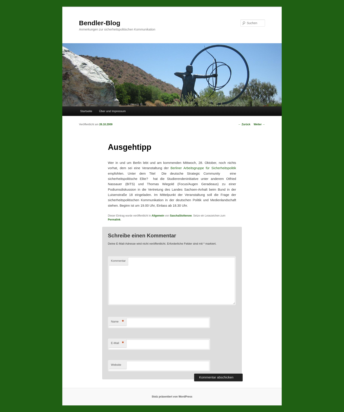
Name (117, 322)
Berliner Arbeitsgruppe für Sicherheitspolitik (203, 168)
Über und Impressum (112, 111)
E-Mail (117, 343)
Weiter (259, 124)
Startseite (86, 111)
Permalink (114, 219)
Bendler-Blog (99, 23)
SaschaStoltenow (181, 215)
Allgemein (158, 215)
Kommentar (118, 260)
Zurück (244, 124)
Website (116, 364)
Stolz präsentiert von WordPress (172, 396)
